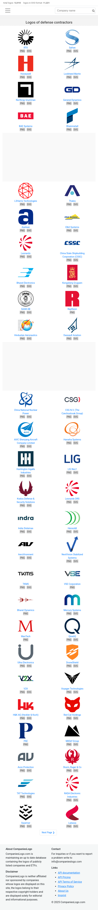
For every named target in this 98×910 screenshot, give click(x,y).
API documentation (69, 872)
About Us (63, 890)
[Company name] (75, 11)
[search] (92, 11)
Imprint (62, 895)
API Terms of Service (70, 881)
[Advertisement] (49, 155)
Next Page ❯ (48, 832)
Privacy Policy (66, 886)
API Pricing (64, 877)
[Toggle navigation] (8, 10)
